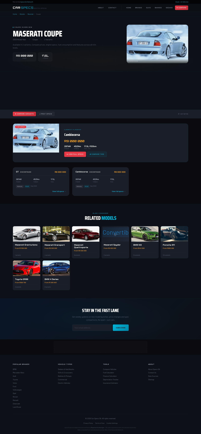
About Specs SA (154, 369)
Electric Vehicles (64, 383)
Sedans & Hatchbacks (66, 369)
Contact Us (152, 373)
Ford (14, 386)
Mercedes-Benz (18, 373)
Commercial (62, 380)
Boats (178, 2)
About (101, 8)
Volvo (15, 383)
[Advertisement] (77, 90)
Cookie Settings (112, 423)
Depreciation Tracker (110, 380)
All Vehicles (184, 2)
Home (128, 8)
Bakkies (158, 8)
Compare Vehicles (109, 369)
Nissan (15, 397)
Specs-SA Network (26, 2)
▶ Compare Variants (24, 114)
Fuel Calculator (108, 373)
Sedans (169, 8)
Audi (14, 376)
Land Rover (17, 407)
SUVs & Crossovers (65, 373)
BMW (14, 369)
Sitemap (151, 380)
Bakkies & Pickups (65, 376)
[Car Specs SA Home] (30, 7)
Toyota (15, 380)
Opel (14, 393)
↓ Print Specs (45, 114)
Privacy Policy (88, 423)
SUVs (148, 8)
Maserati (30, 14)
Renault (15, 400)
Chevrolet (16, 404)
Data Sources (153, 376)
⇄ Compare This (97, 154)
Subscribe (121, 327)
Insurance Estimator (110, 383)
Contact (112, 8)
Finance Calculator (110, 376)
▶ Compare (181, 8)
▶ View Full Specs (75, 154)
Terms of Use (99, 423)
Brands (138, 8)
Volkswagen (17, 390)
